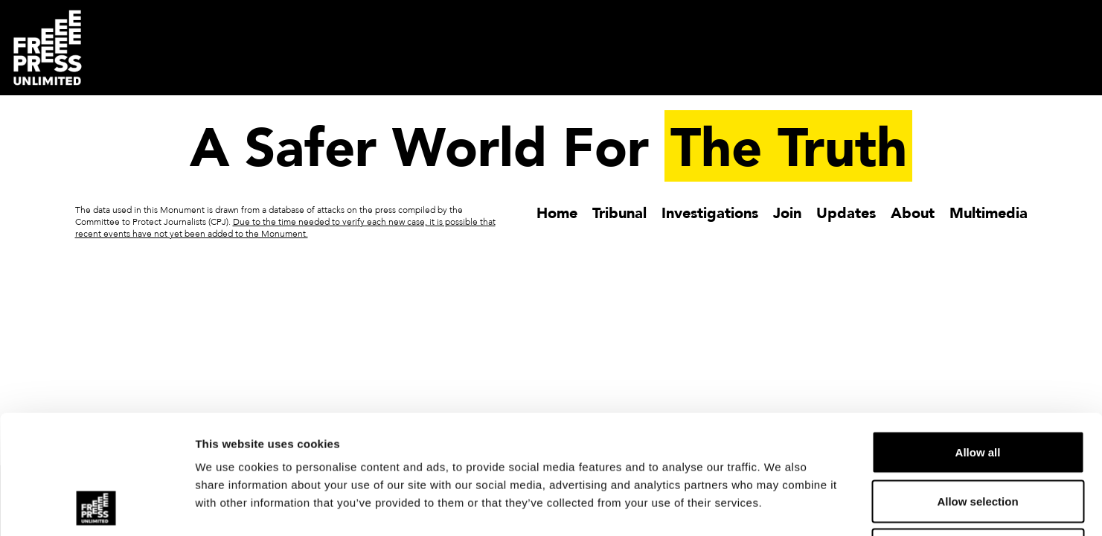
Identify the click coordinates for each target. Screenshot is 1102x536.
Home (556, 212)
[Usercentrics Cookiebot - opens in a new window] (96, 507)
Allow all (978, 340)
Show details (781, 506)
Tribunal (619, 212)
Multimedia (988, 212)
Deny (978, 438)
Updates (846, 212)
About (913, 212)
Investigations (709, 212)
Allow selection (977, 389)
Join (787, 212)
